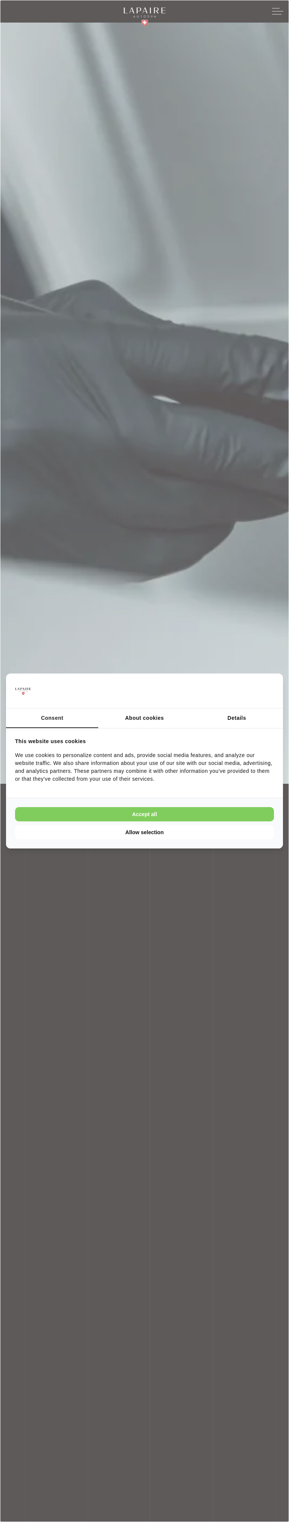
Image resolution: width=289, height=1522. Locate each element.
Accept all (144, 814)
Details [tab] (237, 718)
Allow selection (144, 832)
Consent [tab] (52, 718)
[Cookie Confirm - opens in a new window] (246, 691)
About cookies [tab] (144, 718)
